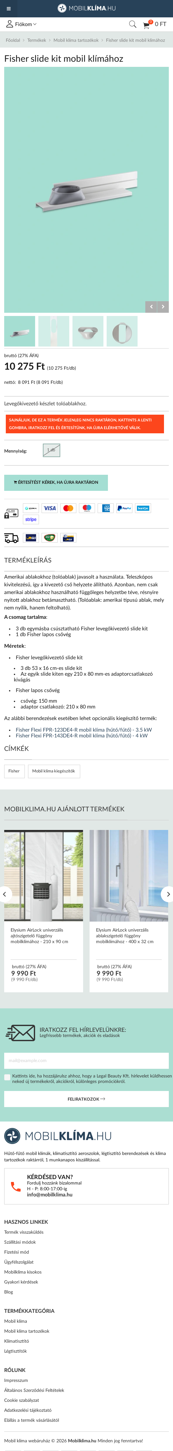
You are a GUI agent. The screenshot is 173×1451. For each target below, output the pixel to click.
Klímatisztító (16, 1341)
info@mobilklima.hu (49, 1194)
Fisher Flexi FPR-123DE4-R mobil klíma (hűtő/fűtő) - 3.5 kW (84, 730)
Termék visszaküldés (23, 1232)
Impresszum (16, 1380)
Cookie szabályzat (21, 1400)
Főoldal (13, 40)
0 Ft (155, 25)
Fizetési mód (16, 1252)
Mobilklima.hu (82, 1441)
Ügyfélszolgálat (19, 1262)
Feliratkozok (86, 1100)
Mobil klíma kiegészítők (53, 771)
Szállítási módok (20, 1242)
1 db (51, 450)
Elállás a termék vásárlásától (31, 1420)
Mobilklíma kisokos (23, 1272)
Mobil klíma (15, 1321)
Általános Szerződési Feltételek (34, 1390)
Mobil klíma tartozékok (76, 40)
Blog (8, 1292)
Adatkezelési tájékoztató (28, 1410)
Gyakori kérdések (21, 1282)
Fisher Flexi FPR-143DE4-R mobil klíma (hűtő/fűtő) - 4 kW (82, 735)
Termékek (36, 40)
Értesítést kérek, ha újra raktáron (56, 483)
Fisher (14, 771)
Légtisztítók (15, 1351)
